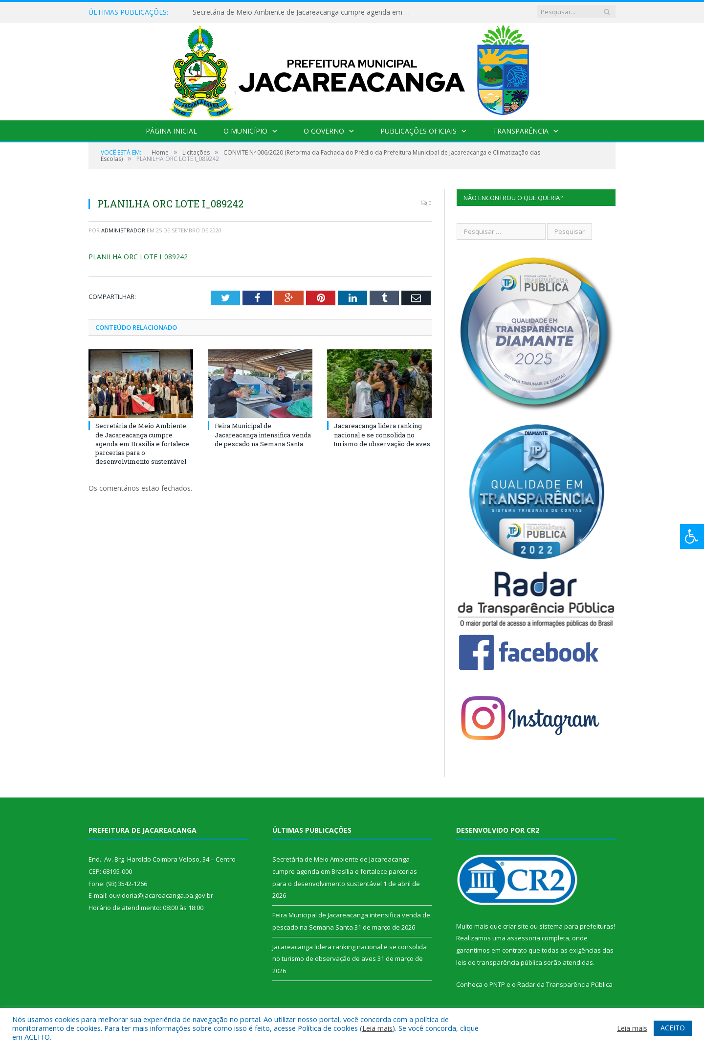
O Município (245, 131)
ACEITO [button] (672, 1027)
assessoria (523, 938)
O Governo (324, 131)
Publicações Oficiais (418, 131)
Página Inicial (171, 131)
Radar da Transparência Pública (565, 984)
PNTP (497, 984)
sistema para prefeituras (576, 926)
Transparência (521, 131)
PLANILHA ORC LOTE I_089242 (138, 256)
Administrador (123, 230)
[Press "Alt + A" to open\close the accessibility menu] (692, 536)
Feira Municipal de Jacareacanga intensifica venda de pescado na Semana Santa (263, 434)
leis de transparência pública (499, 962)
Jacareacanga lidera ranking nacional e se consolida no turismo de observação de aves (382, 434)
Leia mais (377, 1028)
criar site (515, 926)
